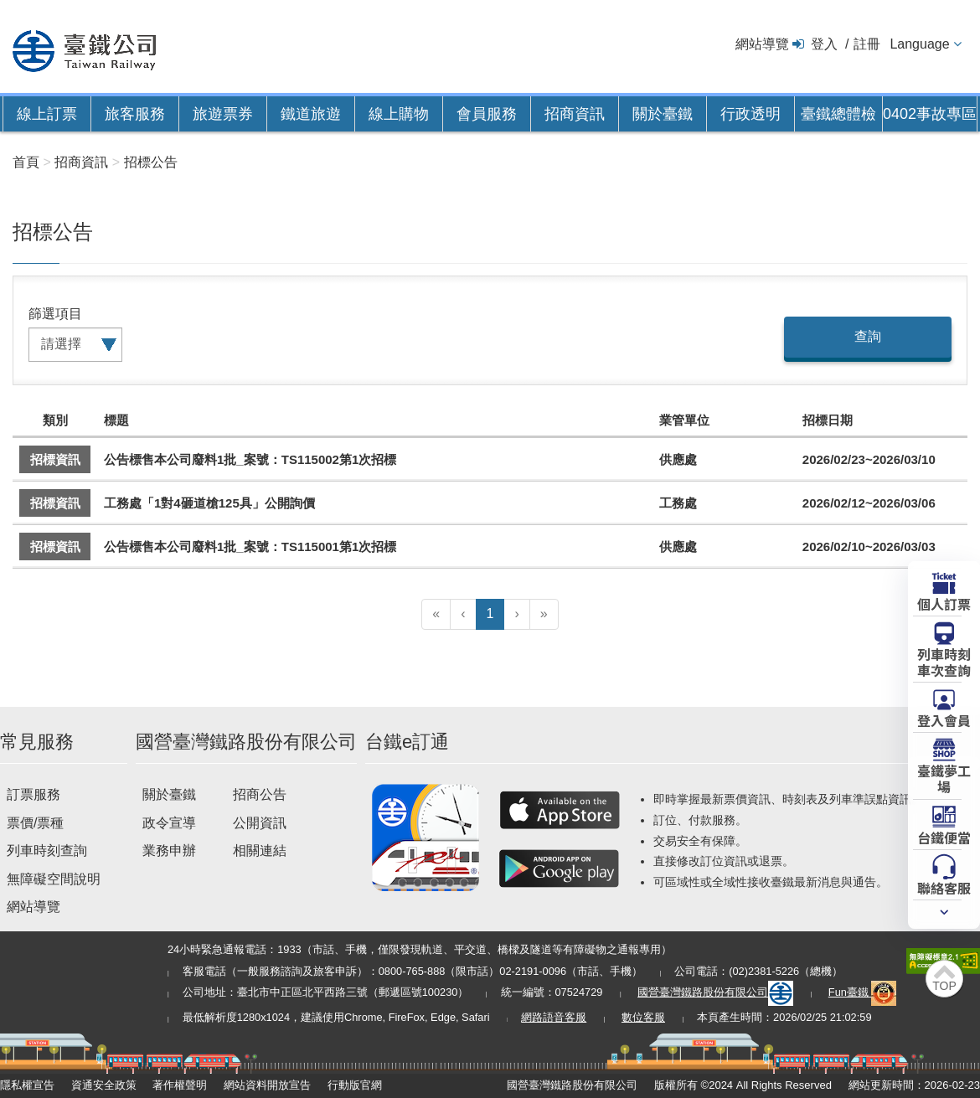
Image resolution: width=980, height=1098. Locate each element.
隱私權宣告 (27, 1085)
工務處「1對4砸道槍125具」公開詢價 (209, 503)
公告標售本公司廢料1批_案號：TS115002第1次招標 (250, 459)
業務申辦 (169, 850)
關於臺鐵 (662, 114)
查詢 (867, 336)
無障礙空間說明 (54, 879)
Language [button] (919, 44)
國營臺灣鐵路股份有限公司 (715, 992)
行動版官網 (355, 1085)
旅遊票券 (223, 114)
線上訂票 (47, 114)
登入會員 (944, 719)
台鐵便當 (944, 836)
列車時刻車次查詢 (944, 661)
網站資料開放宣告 (267, 1085)
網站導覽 (762, 44)
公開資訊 (259, 823)
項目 (68, 314)
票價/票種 (35, 823)
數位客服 (643, 1017)
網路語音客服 (553, 1017)
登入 (824, 44)
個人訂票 (944, 603)
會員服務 (486, 114)
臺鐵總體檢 (838, 114)
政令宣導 (169, 823)
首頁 (26, 162)
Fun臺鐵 (862, 992)
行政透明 (750, 114)
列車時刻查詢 (47, 850)
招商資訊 (574, 114)
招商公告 (259, 794)
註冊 (867, 44)
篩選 (41, 314)
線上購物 (399, 114)
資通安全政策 (104, 1085)
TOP (944, 985)
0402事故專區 (930, 114)
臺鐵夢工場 (944, 777)
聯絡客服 (944, 887)
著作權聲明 (179, 1085)
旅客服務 (135, 114)
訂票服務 (33, 794)
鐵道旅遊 (311, 114)
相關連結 (259, 850)
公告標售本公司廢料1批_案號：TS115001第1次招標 (250, 546)
